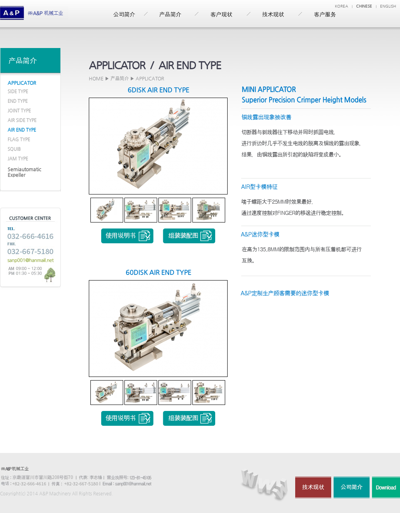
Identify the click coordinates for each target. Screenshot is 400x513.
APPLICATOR (22, 83)
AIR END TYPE (22, 129)
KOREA (341, 6)
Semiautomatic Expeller (24, 172)
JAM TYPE (18, 158)
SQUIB (14, 149)
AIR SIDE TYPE (22, 120)
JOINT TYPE (19, 110)
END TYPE (18, 101)
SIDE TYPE (18, 91)
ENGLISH (388, 6)
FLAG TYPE (19, 139)
